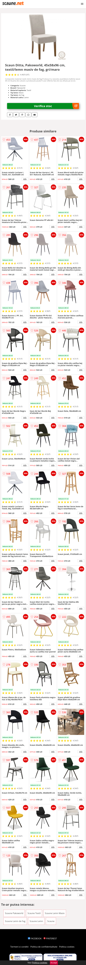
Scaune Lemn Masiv (55, 913)
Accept (54, 962)
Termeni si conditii (19, 946)
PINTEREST (50, 938)
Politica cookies (66, 946)
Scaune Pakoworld (14, 913)
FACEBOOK (35, 938)
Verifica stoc (56, 106)
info (25, 179)
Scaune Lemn (36, 921)
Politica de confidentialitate (43, 946)
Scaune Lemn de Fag (15, 921)
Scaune (51, 921)
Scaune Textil (34, 913)
